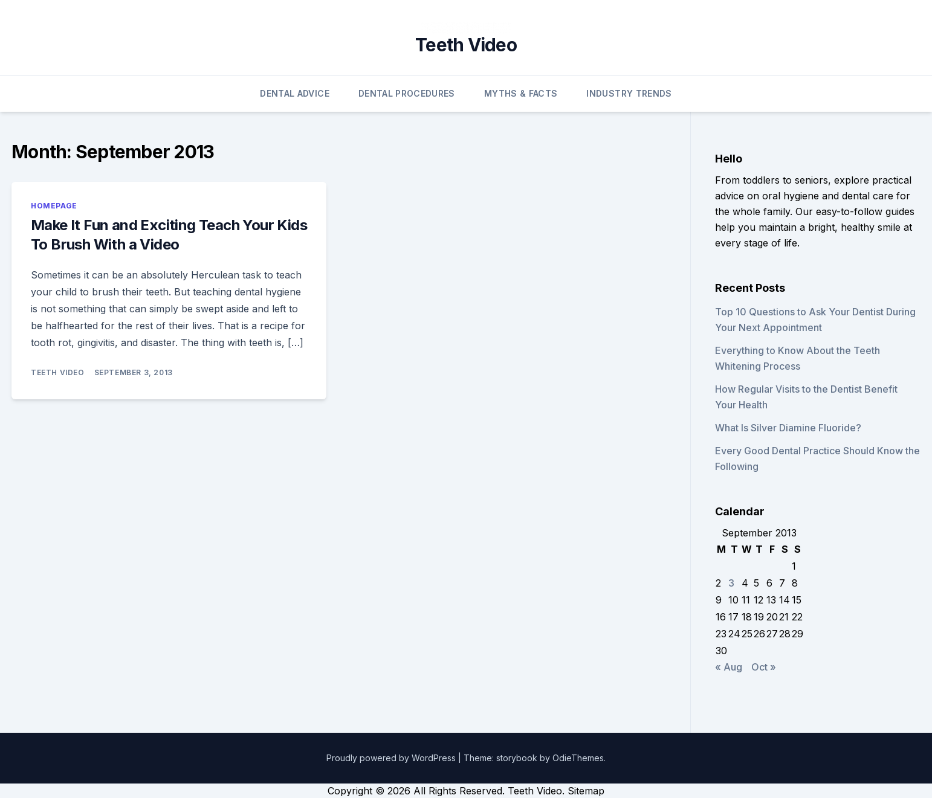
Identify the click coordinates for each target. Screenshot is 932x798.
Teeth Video (466, 45)
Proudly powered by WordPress (392, 758)
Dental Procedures (406, 93)
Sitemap (586, 791)
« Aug (728, 667)
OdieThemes (578, 758)
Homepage (54, 205)
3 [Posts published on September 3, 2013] (731, 583)
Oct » (763, 667)
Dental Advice (294, 93)
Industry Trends (628, 93)
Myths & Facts (521, 93)
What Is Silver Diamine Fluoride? (788, 428)
